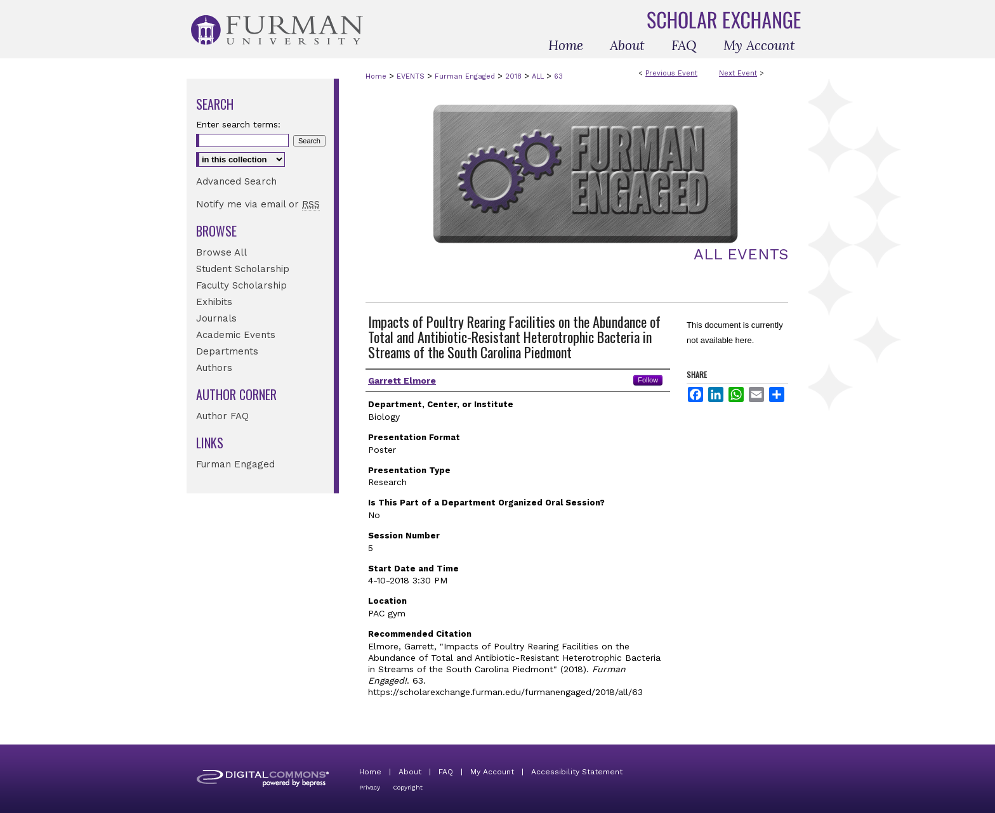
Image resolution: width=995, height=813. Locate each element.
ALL (539, 76)
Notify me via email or (258, 204)
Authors (214, 368)
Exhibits (214, 302)
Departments (227, 351)
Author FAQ (222, 416)
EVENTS (412, 76)
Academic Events (235, 335)
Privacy (369, 787)
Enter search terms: (238, 124)
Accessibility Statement (577, 771)
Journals (216, 318)
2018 (514, 76)
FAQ (445, 771)
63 (558, 76)
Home (376, 76)
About (410, 771)
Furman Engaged (466, 76)
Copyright (408, 787)
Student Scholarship (242, 269)
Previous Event (671, 73)
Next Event (738, 73)
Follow (648, 380)
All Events (741, 254)
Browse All (221, 252)
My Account (492, 771)
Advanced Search (236, 181)
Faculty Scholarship (241, 285)
